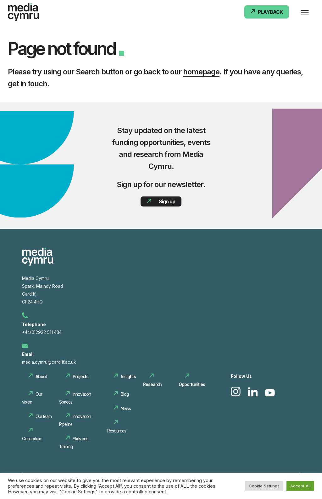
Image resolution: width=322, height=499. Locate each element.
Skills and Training (73, 442)
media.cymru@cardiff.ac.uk (49, 362)
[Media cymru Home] (37, 264)
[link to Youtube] (270, 394)
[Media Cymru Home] (23, 13)
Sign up (167, 201)
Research (152, 384)
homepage (201, 71)
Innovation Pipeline (75, 420)
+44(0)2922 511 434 (42, 332)
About (41, 376)
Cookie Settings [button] (264, 485)
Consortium (32, 438)
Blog (125, 394)
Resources (116, 430)
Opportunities (192, 384)
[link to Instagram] (236, 394)
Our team (44, 416)
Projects (80, 376)
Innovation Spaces (75, 398)
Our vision (32, 398)
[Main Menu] (304, 12)
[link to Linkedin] (253, 394)
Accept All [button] (300, 485)
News (126, 408)
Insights (128, 376)
